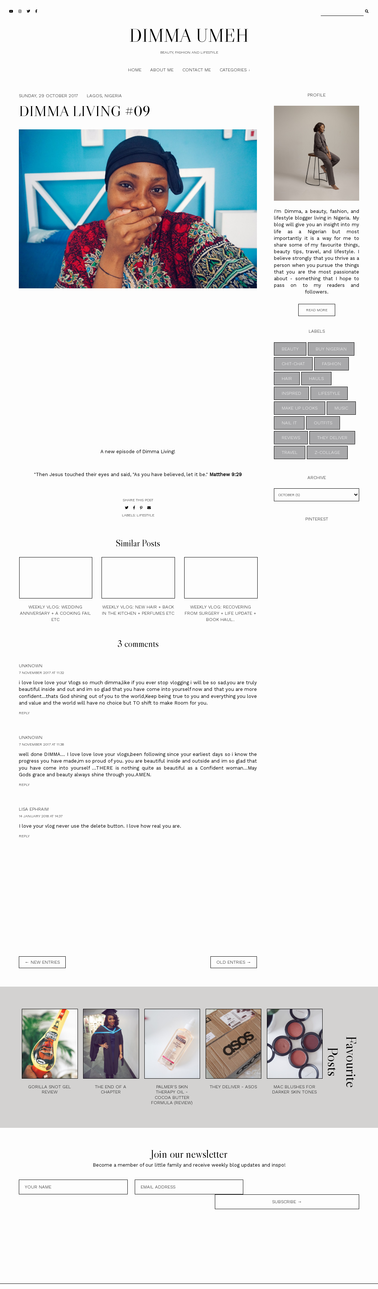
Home (134, 69)
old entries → (233, 962)
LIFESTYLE (145, 515)
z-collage (327, 452)
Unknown (30, 665)
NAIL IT (289, 422)
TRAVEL (290, 452)
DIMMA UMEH (189, 35)
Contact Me (196, 69)
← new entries (42, 962)
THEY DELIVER (332, 437)
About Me (161, 69)
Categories (233, 69)
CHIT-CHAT (293, 363)
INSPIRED (291, 393)
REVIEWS (291, 437)
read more (316, 310)
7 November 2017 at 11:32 (41, 673)
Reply (24, 713)
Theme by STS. (214, 1279)
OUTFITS (323, 422)
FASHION (331, 363)
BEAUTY (290, 349)
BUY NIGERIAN (331, 349)
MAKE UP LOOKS (299, 408)
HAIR (287, 378)
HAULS (316, 378)
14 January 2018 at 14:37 (40, 816)
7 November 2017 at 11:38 (41, 744)
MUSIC (341, 408)
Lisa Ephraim (34, 809)
